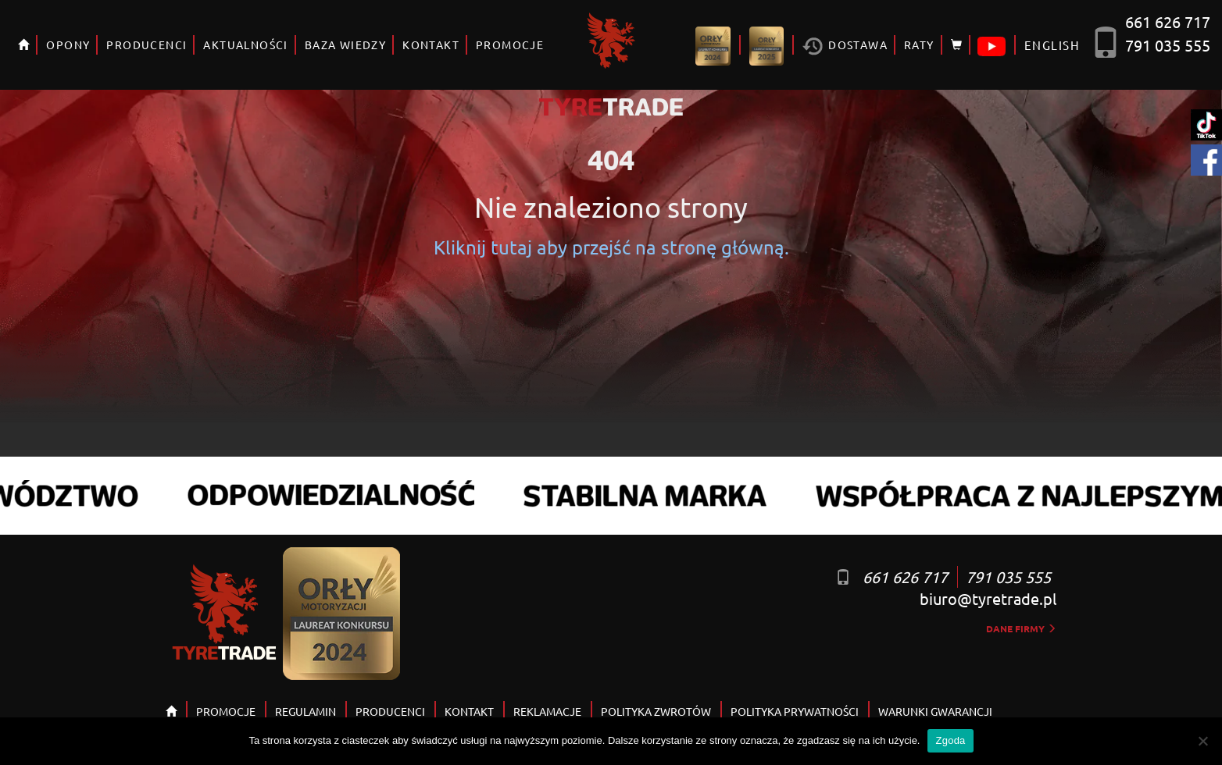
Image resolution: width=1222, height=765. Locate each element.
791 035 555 (1167, 45)
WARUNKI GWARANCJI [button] (935, 711)
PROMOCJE (510, 44)
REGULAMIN (305, 711)
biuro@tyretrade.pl (988, 598)
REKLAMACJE (547, 711)
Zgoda (950, 740)
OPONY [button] (68, 44)
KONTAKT (430, 44)
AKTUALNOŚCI (245, 44)
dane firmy (1021, 628)
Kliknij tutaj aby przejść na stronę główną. (611, 247)
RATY (919, 44)
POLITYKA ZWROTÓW (656, 711)
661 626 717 (1167, 21)
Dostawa (845, 46)
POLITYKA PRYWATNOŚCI (795, 711)
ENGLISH (1052, 44)
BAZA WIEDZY (345, 44)
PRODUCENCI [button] (146, 44)
